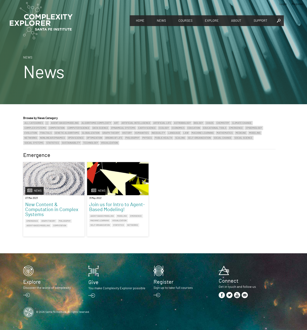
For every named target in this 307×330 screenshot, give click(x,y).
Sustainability (71, 143)
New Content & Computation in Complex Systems (51, 209)
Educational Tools (214, 128)
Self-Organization (199, 138)
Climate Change (242, 123)
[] (47, 123)
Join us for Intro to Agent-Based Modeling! (117, 207)
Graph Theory (110, 133)
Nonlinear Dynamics (52, 138)
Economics (178, 128)
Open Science (76, 138)
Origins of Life (113, 138)
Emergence (236, 128)
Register (297, 4)
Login (283, 4)
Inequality (158, 133)
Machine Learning (203, 133)
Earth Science (147, 128)
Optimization (94, 138)
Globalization (91, 133)
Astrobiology (182, 123)
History (127, 133)
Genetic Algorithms (67, 133)
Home (140, 20)
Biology (198, 123)
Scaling (180, 138)
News (161, 20)
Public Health (163, 138)
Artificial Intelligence (135, 123)
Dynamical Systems (123, 128)
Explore (212, 20)
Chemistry (222, 123)
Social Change (222, 138)
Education (193, 128)
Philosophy (132, 138)
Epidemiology (254, 128)
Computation (57, 128)
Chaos (209, 123)
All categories (33, 123)
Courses (185, 20)
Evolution (30, 133)
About (236, 20)
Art (116, 123)
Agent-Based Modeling (65, 123)
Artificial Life (162, 123)
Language (174, 133)
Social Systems (33, 143)
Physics (147, 138)
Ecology (164, 128)
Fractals (46, 133)
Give (93, 282)
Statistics (52, 143)
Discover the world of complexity (47, 287)
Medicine (241, 133)
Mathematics (225, 133)
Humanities (142, 133)
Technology (90, 143)
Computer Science (78, 128)
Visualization (109, 143)
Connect (228, 281)
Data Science (100, 128)
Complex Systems (35, 128)
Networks (30, 138)
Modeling (254, 133)
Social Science (243, 138)
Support (260, 20)
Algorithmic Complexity (96, 123)
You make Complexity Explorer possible (116, 288)
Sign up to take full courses (173, 287)
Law (186, 133)
